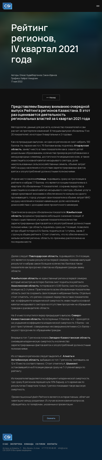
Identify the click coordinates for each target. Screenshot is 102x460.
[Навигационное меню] (97, 6)
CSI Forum (40, 444)
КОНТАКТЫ (52, 444)
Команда (28, 444)
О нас (5, 444)
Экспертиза (16, 444)
